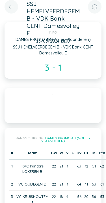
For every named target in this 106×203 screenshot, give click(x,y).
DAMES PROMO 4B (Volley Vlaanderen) (66, 139)
